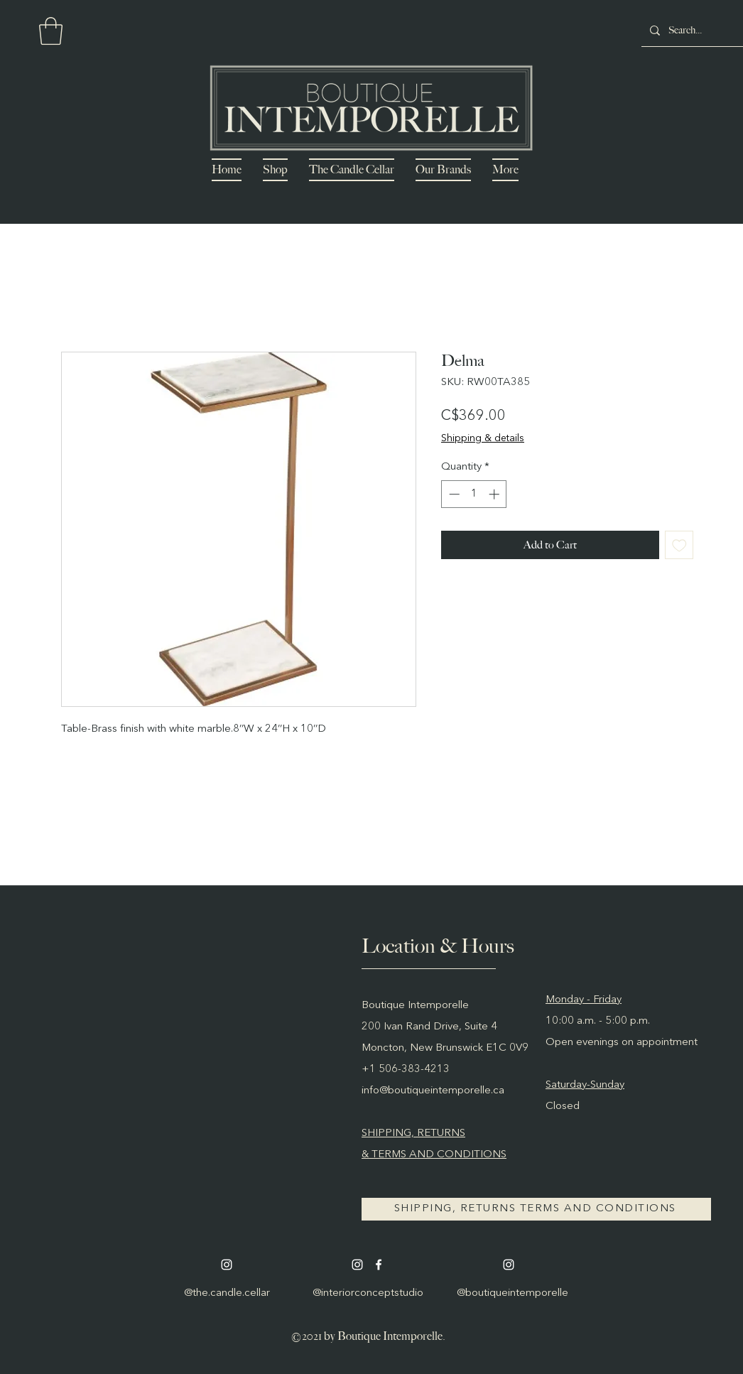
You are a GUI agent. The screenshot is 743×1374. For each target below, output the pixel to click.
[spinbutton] (474, 494)
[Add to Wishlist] (679, 545)
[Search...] (702, 30)
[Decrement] (452, 494)
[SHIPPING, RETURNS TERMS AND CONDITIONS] (536, 1209)
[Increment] (495, 494)
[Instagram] (226, 1264)
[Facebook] (379, 1264)
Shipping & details (482, 438)
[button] (51, 31)
